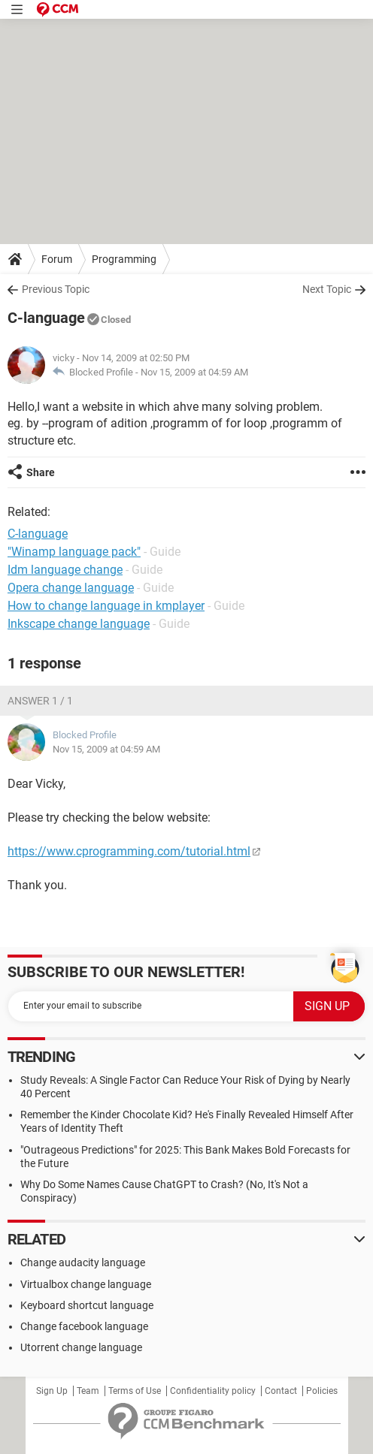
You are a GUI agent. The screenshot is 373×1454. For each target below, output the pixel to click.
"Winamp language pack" (74, 551)
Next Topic (326, 289)
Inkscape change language (79, 624)
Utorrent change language (81, 1347)
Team (88, 1391)
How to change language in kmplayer (106, 606)
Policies (322, 1391)
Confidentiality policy (213, 1391)
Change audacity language (82, 1262)
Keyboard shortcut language (86, 1305)
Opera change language (71, 588)
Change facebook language (84, 1326)
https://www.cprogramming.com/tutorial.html (129, 851)
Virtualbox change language (85, 1284)
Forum (56, 259)
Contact (281, 1391)
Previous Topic (55, 289)
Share (40, 472)
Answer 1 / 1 (40, 701)
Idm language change (65, 570)
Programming (124, 259)
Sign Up (52, 1391)
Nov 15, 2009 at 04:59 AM (194, 372)
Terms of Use (134, 1391)
